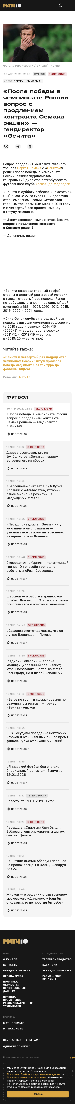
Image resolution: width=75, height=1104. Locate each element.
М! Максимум (13, 1028)
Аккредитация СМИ (56, 970)
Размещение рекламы (51, 978)
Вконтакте (11, 1040)
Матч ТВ (24, 377)
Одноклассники (15, 1046)
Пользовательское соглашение (21, 1057)
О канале (10, 959)
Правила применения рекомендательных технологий (18, 1001)
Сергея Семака (29, 168)
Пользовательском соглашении (26, 1077)
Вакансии (49, 965)
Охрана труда (13, 976)
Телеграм (31, 1040)
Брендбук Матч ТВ (16, 970)
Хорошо (38, 1094)
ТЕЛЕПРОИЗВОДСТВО (57, 959)
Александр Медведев (52, 184)
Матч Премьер (14, 1023)
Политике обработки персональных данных (34, 1074)
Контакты (10, 965)
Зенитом (54, 168)
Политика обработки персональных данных (14, 986)
